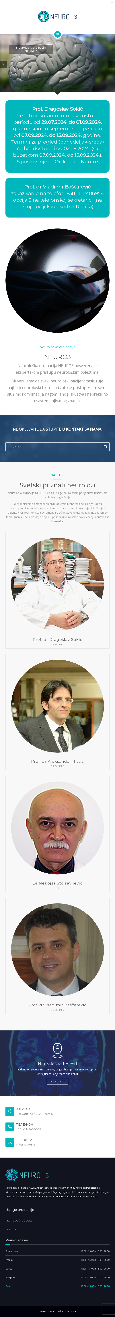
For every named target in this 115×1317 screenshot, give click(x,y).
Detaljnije (57, 1081)
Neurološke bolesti (20, 1220)
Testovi (10, 1229)
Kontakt (60, 446)
